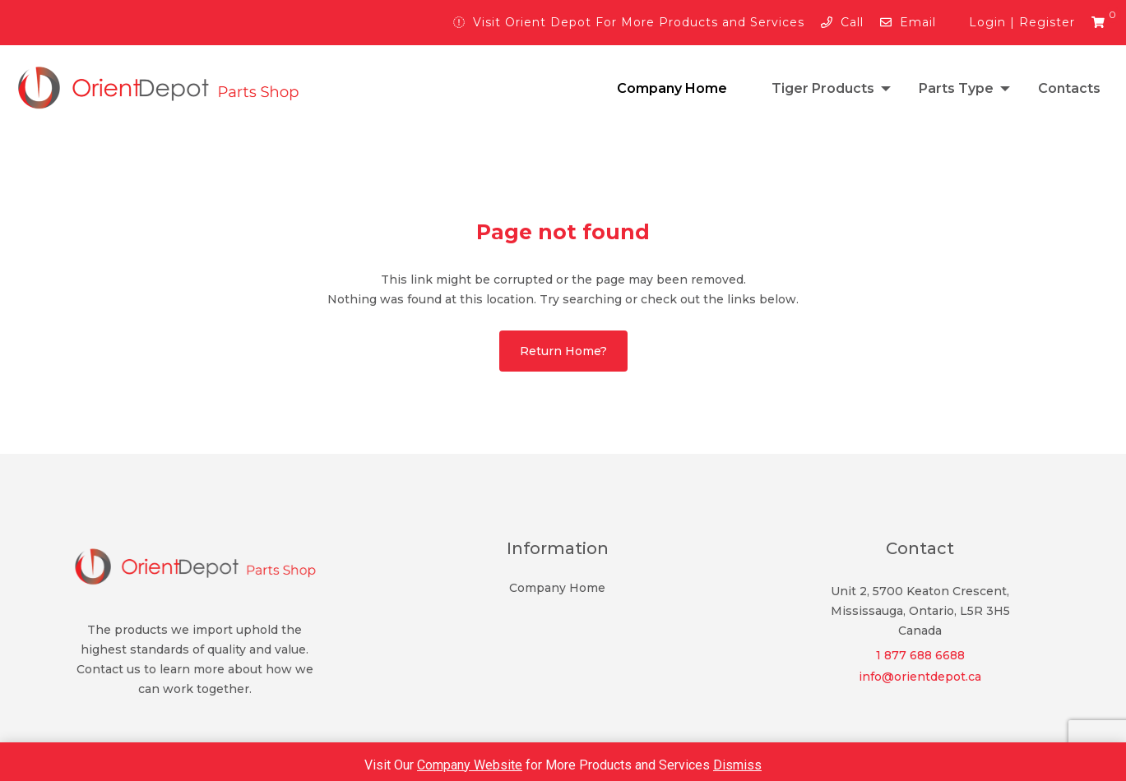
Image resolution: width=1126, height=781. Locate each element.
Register (1047, 22)
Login (987, 22)
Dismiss (737, 765)
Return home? (563, 351)
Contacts (1069, 88)
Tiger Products (823, 88)
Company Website (469, 765)
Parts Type (956, 88)
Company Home (672, 88)
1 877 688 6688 (920, 655)
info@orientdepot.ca (920, 676)
